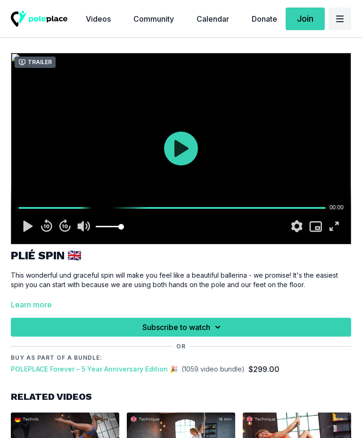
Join (305, 19)
